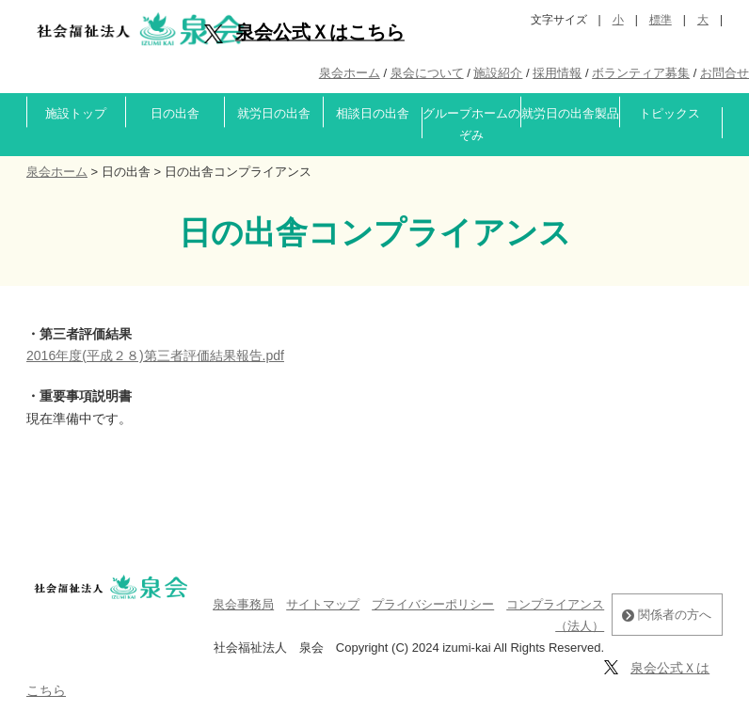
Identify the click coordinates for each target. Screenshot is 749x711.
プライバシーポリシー (433, 604)
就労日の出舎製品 (570, 113)
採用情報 (557, 73)
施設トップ (75, 113)
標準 (660, 19)
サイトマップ (322, 604)
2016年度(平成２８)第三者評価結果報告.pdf (155, 355)
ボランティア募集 (641, 73)
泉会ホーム (349, 73)
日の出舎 (175, 113)
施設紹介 (497, 73)
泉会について (427, 73)
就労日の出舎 (274, 113)
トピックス (669, 113)
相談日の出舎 (372, 113)
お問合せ (724, 73)
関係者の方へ (666, 615)
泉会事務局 (243, 604)
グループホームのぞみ (471, 124)
